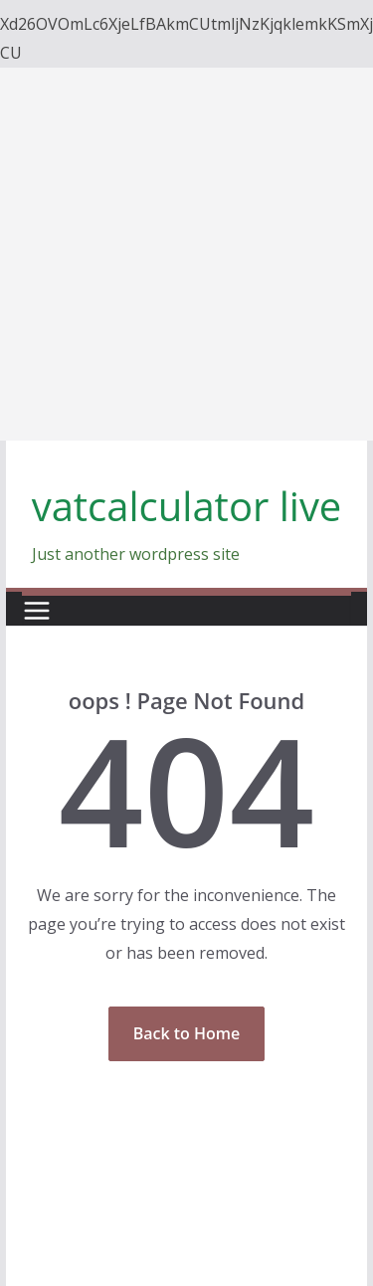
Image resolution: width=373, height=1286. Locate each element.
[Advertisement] (186, 254)
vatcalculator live (187, 505)
